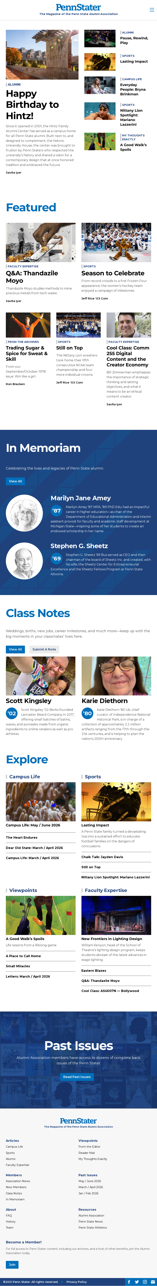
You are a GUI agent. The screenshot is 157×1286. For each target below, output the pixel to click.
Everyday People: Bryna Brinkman (133, 89)
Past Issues (87, 1175)
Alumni (14, 84)
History (11, 1221)
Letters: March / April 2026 (28, 976)
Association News (18, 1181)
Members (14, 1175)
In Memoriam (15, 1199)
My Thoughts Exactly (92, 1159)
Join (12, 1265)
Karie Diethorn (105, 701)
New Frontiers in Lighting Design (111, 939)
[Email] (153, 1282)
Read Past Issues (77, 1077)
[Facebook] (129, 1282)
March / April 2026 (90, 1187)
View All (15, 481)
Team (9, 1227)
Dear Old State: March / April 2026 (34, 848)
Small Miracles (18, 966)
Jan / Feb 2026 (88, 1193)
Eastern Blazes (93, 971)
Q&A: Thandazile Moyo (32, 276)
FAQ (9, 1215)
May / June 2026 (89, 1181)
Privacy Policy (77, 1282)
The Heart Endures (21, 837)
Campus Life (132, 79)
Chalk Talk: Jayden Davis (102, 857)
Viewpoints (23, 890)
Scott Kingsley (28, 701)
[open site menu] (152, 10)
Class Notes (14, 1193)
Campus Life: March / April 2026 (32, 858)
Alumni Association (91, 1215)
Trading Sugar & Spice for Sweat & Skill (27, 353)
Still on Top (69, 348)
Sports (128, 56)
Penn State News (90, 1221)
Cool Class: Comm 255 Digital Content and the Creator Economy (128, 356)
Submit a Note (44, 649)
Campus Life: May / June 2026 (33, 825)
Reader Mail (86, 1153)
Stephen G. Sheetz (79, 546)
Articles (12, 1141)
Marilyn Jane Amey (81, 498)
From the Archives (23, 342)
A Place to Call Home (23, 956)
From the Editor (89, 1146)
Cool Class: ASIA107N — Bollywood (110, 991)
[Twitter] (137, 1282)
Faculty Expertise (23, 266)
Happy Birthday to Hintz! (32, 105)
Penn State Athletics (92, 1227)
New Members (16, 1187)
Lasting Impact (134, 61)
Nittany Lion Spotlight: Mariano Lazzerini (115, 877)
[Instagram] (145, 1282)
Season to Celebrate (112, 273)
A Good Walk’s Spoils (25, 939)
